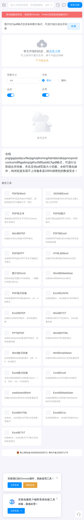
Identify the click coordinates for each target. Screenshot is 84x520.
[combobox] (31, 5)
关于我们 (72, 489)
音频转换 (23, 471)
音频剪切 (23, 465)
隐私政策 (72, 495)
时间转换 (60, 471)
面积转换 (60, 465)
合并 (9, 89)
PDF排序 (36, 471)
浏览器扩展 (72, 471)
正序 (44, 89)
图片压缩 (48, 465)
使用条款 (72, 508)
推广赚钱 (72, 477)
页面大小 (12, 74)
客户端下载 (72, 465)
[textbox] (31, 5)
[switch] (10, 95)
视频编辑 (11, 465)
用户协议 (72, 502)
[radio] (46, 80)
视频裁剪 (11, 471)
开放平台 (72, 483)
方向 (44, 74)
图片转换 (48, 471)
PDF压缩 (36, 465)
